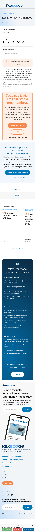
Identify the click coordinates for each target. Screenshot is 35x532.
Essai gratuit (8, 483)
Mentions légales (28, 514)
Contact (4, 471)
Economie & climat (9, 463)
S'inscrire (27, 409)
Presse (4, 474)
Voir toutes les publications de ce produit (17, 172)
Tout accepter (7, 529)
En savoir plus (17, 374)
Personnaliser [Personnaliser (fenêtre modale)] (28, 529)
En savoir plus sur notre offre (17, 177)
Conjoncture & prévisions (12, 456)
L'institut (5, 466)
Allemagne (18, 195)
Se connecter (17, 64)
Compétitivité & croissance (12, 459)
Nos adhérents (17, 132)
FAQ (20, 514)
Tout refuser (17, 529)
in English (5, 477)
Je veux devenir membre (17, 125)
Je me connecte (22, 137)
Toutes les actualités (18, 249)
